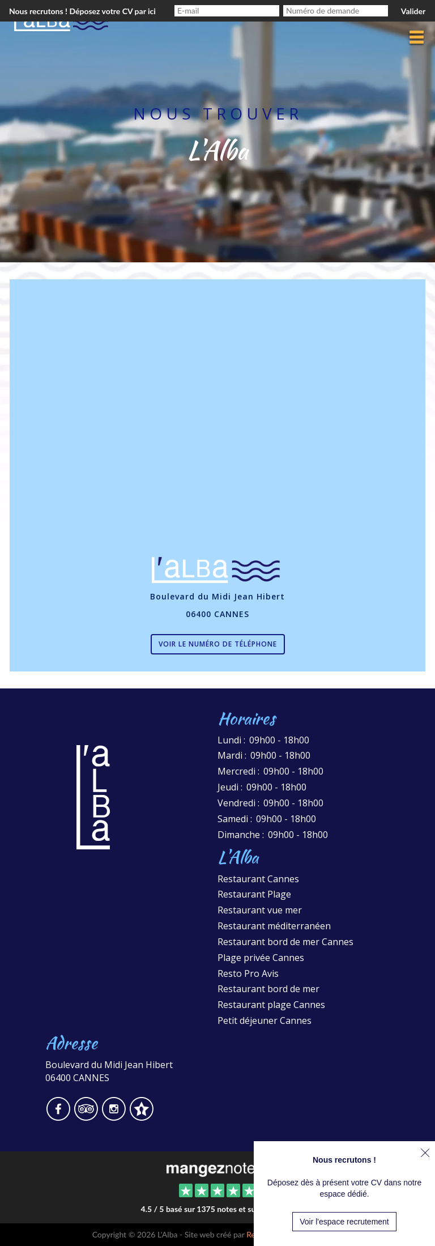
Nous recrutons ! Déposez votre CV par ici (82, 11)
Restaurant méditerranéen (274, 926)
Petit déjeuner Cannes (265, 1020)
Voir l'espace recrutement (344, 1221)
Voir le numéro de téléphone (218, 644)
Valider (413, 11)
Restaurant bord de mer (268, 989)
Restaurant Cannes (258, 879)
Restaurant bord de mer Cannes (285, 941)
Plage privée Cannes (261, 957)
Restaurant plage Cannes (271, 1004)
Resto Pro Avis (248, 973)
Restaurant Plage (254, 894)
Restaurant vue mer (260, 910)
